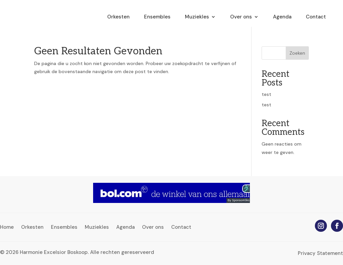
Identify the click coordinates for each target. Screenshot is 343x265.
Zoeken (297, 53)
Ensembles (157, 17)
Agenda (282, 17)
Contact (316, 17)
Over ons (241, 17)
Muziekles (197, 17)
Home (7, 227)
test (266, 94)
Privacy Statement (320, 253)
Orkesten (118, 17)
